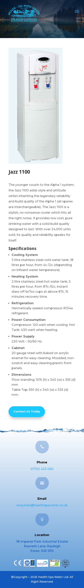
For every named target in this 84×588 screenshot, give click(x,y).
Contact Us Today (27, 411)
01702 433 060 (42, 469)
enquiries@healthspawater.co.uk (42, 505)
